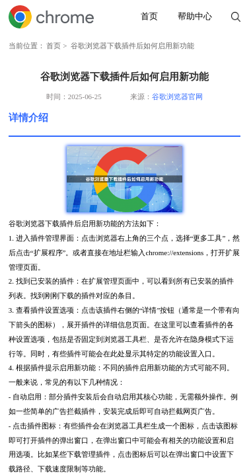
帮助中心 (195, 16)
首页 (149, 16)
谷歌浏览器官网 (177, 96)
